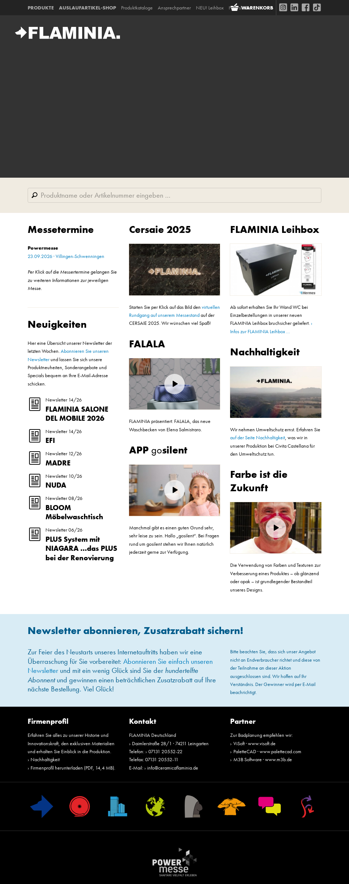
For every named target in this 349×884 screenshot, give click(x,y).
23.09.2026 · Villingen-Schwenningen (66, 256)
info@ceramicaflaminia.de (172, 767)
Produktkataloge (137, 7)
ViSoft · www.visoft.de (254, 743)
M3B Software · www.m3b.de (262, 759)
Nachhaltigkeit (265, 352)
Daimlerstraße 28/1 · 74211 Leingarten (170, 743)
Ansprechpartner (174, 7)
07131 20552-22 (165, 751)
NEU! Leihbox (210, 7)
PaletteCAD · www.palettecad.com (267, 751)
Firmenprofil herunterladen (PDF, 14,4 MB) (72, 767)
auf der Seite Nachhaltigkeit (257, 437)
